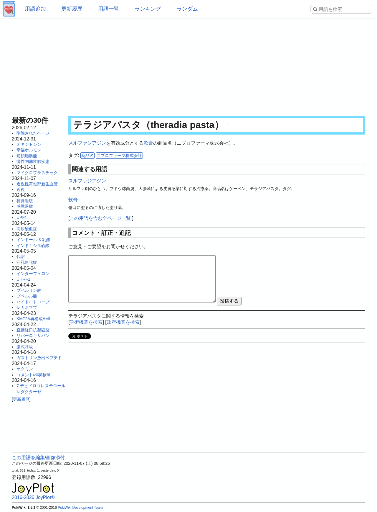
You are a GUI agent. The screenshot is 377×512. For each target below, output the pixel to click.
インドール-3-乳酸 (33, 239)
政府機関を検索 (123, 322)
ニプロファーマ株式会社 (119, 155)
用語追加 (35, 9)
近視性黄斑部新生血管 (37, 183)
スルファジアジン (87, 142)
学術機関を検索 (86, 322)
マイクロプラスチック (37, 172)
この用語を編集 (28, 457)
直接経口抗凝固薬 (32, 330)
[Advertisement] (188, 65)
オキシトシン (28, 144)
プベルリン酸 (28, 290)
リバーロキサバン (32, 335)
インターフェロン (32, 273)
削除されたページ (32, 133)
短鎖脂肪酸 (26, 155)
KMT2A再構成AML (33, 318)
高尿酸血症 (26, 228)
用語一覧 (108, 9)
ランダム (187, 9)
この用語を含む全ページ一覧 (100, 218)
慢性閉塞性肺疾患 (32, 161)
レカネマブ (26, 307)
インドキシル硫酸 (32, 245)
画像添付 (55, 457)
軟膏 (148, 142)
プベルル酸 (26, 296)
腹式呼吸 (24, 346)
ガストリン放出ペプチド (39, 357)
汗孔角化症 (26, 262)
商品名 (87, 155)
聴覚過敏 (24, 200)
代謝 (20, 256)
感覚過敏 (24, 206)
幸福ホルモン (28, 150)
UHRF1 (23, 279)
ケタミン (24, 369)
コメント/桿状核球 (33, 374)
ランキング (148, 9)
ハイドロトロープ (32, 302)
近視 (20, 189)
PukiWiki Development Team (80, 508)
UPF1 (21, 217)
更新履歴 (71, 9)
